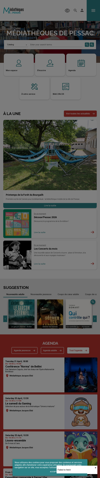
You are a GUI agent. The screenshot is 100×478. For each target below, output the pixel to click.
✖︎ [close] (95, 468)
